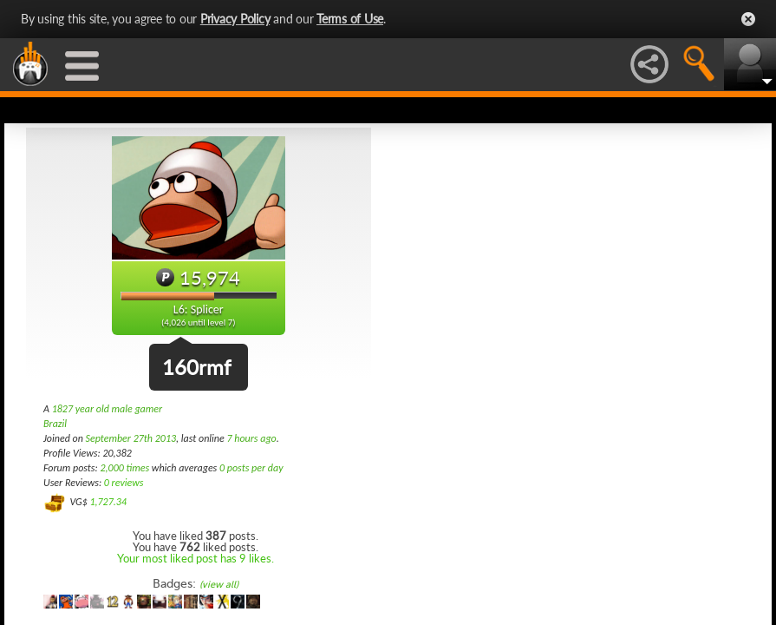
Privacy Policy (235, 18)
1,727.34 (108, 502)
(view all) (218, 584)
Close (748, 19)
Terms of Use (349, 18)
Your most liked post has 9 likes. (195, 558)
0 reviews (124, 483)
